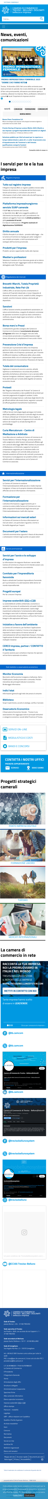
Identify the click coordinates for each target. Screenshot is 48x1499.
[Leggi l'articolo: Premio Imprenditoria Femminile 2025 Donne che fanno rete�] (2, 98)
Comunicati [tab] (43, 109)
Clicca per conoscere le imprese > (33, 1025)
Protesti (7, 387)
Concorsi (7, 1430)
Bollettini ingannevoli (11, 1447)
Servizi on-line (17, 729)
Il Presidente (8, 1371)
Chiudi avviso (29, 1495)
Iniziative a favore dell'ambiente (20, 624)
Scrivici (12, 767)
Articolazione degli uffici (12, 1382)
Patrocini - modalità (11, 1409)
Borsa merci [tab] (25, 114)
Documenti (8, 1437)
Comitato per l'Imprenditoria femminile (18, 575)
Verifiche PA (8, 1444)
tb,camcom (7, 1040)
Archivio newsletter (11, 1423)
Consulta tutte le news (37, 150)
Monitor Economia (13, 674)
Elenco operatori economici (13, 1399)
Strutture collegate (11, 1385)
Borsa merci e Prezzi (14, 325)
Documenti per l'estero (15, 531)
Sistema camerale (11, 2)
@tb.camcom (13, 1033)
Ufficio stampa (9, 1406)
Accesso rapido (22, 1456)
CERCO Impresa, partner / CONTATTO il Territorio (23, 648)
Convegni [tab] (18, 109)
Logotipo (7, 1413)
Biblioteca (8, 700)
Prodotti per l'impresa (14, 248)
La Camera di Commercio (13, 1368)
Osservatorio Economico (16, 709)
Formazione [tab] (30, 109)
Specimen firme (9, 1392)
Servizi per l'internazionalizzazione (21, 480)
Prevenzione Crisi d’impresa (18, 344)
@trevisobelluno (15, 1200)
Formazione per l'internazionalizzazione (15, 499)
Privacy (16, 1459)
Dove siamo (35, 767)
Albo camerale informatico (13, 1396)
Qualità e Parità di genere (13, 1420)
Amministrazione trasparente (14, 1389)
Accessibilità (25, 1459)
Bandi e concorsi (18, 746)
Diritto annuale (11, 231)
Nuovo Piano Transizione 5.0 (12, 119)
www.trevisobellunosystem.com (23, 983)
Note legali (8, 1459)
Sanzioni (7, 306)
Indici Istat (8, 690)
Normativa (8, 1434)
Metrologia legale (12, 409)
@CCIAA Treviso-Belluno (19, 1264)
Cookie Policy (17, 1495)
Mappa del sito (9, 1456)
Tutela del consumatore (15, 366)
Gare (5, 1427)
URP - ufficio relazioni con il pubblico (17, 1416)
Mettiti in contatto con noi (20, 991)
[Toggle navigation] (3, 26)
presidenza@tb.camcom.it (13, 1361)
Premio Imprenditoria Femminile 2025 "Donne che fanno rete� (20, 81)
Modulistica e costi (20, 738)
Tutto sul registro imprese (17, 185)
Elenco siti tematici (11, 1451)
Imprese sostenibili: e (19, 601)
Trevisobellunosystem (10, 1148)
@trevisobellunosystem (19, 1141)
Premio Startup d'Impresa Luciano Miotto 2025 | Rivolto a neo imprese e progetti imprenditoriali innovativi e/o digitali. (24, 129)
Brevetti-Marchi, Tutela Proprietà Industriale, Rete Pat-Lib (21, 285)
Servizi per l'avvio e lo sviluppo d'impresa (19, 557)
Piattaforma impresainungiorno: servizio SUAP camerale (20, 205)
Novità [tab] (7, 109)
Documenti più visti (36, 1456)
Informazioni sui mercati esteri (19, 517)
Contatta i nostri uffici (24, 759)
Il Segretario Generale (12, 1375)
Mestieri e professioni (14, 257)
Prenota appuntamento (17, 763)
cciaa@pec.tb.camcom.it (16, 1358)
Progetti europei (11, 591)
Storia (6, 1378)
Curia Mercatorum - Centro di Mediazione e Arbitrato (18, 432)
